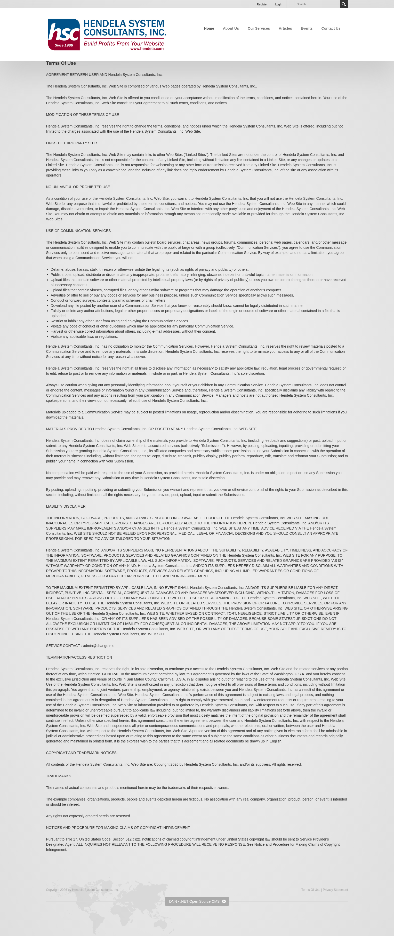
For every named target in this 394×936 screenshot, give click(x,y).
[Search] (317, 4)
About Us (231, 28)
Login (278, 4)
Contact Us (331, 28)
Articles (285, 28)
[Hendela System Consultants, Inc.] (107, 34)
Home (209, 28)
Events (307, 28)
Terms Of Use (310, 890)
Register (262, 4)
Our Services (259, 28)
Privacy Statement (335, 890)
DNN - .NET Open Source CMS (194, 901)
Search (344, 4)
